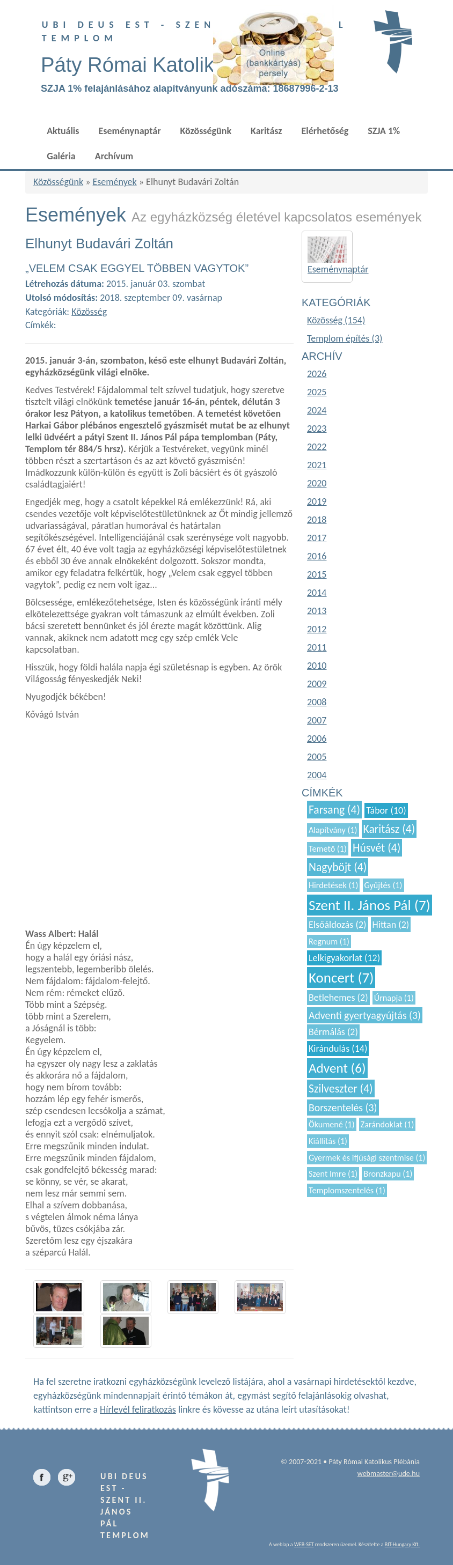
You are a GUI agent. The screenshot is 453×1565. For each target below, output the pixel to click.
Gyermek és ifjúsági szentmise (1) (367, 1158)
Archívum (114, 156)
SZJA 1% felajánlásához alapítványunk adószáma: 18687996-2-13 (190, 88)
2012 (317, 629)
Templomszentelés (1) (347, 1190)
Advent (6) (337, 1068)
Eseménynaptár (129, 131)
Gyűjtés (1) (383, 885)
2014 (317, 593)
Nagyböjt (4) (338, 867)
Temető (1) (328, 849)
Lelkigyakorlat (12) (344, 958)
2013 (317, 611)
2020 (317, 483)
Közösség (89, 312)
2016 (317, 556)
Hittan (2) (391, 925)
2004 (317, 775)
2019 (317, 501)
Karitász (266, 131)
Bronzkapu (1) (387, 1174)
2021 (317, 465)
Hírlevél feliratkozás (138, 1409)
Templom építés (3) (345, 338)
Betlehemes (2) (338, 997)
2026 (317, 374)
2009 (317, 684)
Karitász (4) (389, 829)
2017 (317, 538)
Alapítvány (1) (333, 830)
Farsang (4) (334, 809)
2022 (317, 447)
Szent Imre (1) (333, 1174)
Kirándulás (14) (338, 1048)
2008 (317, 702)
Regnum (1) (329, 941)
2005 (317, 757)
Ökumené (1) (332, 1124)
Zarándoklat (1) (387, 1124)
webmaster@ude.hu (388, 1473)
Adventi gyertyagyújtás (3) (365, 1015)
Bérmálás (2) (333, 1032)
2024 (317, 410)
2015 (317, 574)
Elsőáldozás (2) (338, 925)
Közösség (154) (336, 320)
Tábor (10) (386, 810)
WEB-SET (304, 1544)
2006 (317, 738)
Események (114, 182)
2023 (317, 428)
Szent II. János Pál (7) (369, 905)
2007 (317, 720)
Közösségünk (205, 131)
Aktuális (63, 131)
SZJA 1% (384, 131)
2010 (317, 665)
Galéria (61, 156)
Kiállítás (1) (328, 1141)
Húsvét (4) (376, 847)
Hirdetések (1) (333, 885)
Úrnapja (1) (394, 998)
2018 (317, 520)
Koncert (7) (341, 977)
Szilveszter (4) (341, 1088)
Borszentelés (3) (343, 1107)
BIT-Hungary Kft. (402, 1544)
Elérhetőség (325, 131)
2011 (317, 647)
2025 (317, 392)
